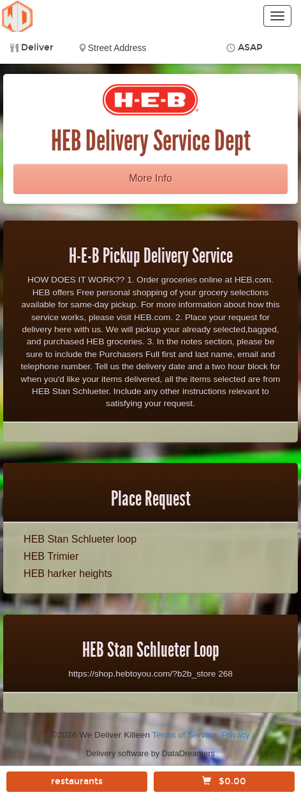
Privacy (235, 735)
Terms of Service (184, 735)
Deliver (37, 47)
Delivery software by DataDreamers (150, 753)
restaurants (77, 781)
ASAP (250, 47)
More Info (150, 178)
